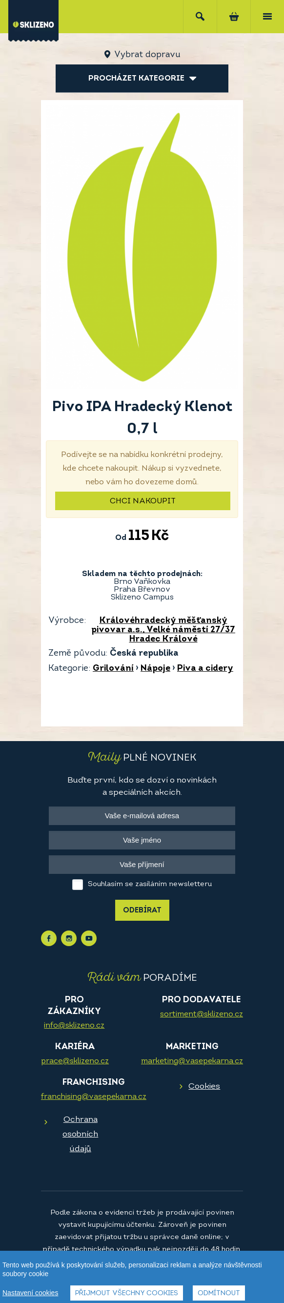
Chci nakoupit (143, 501)
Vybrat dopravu (147, 55)
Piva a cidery (205, 668)
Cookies (204, 1086)
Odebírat (142, 910)
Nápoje (155, 668)
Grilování (113, 668)
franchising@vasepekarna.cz (93, 1097)
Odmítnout (219, 1293)
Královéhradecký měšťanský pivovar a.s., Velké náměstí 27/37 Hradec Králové (163, 630)
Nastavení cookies (30, 1293)
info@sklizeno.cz (74, 1026)
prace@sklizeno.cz (75, 1061)
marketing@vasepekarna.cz (192, 1061)
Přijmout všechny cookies (126, 1293)
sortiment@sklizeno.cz (201, 1014)
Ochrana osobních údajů (80, 1134)
